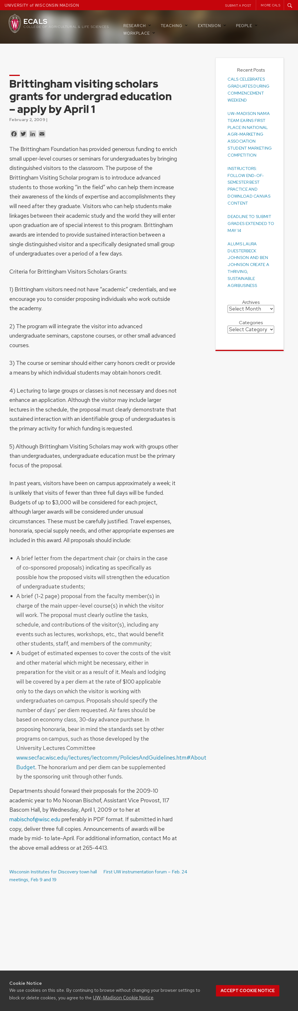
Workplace (139, 33)
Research (137, 25)
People (247, 25)
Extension (212, 25)
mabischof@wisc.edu (34, 819)
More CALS (270, 5)
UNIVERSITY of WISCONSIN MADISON (42, 5)
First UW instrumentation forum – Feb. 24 (145, 872)
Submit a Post (238, 5)
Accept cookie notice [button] (248, 991)
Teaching (175, 25)
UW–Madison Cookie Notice (123, 997)
